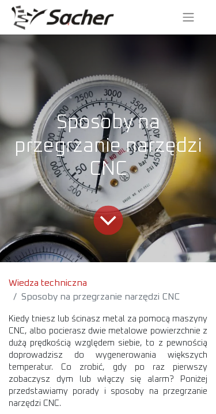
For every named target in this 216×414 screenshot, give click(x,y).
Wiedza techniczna (48, 283)
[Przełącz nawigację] (188, 17)
